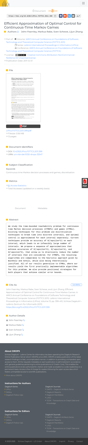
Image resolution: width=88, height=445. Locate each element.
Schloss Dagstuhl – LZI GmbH (30, 441)
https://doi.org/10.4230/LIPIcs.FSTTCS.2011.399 (28, 307)
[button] (78, 16)
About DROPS (50, 441)
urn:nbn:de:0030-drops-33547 (28, 154)
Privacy (71, 441)
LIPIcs (8, 389)
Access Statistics (17, 185)
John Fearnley (29, 31)
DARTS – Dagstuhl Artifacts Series (60, 389)
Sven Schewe (61, 31)
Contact (79, 441)
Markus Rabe (45, 31)
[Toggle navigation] (83, 3)
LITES (49, 398)
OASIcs (9, 392)
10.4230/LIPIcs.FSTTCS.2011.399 (27, 151)
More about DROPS (14, 375)
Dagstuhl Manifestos (55, 395)
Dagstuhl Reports (54, 392)
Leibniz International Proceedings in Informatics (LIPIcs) (51, 45)
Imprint (62, 441)
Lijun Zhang (76, 31)
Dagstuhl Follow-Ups (14, 395)
